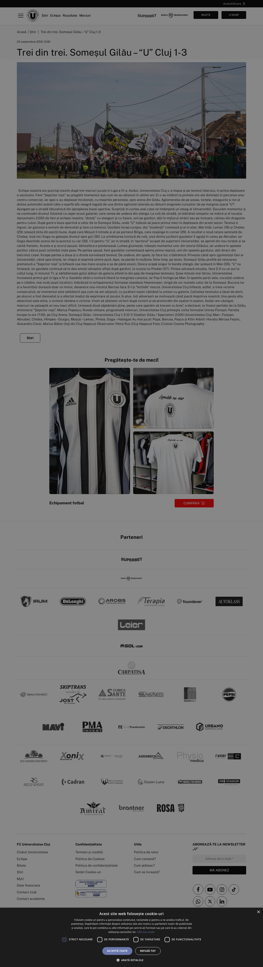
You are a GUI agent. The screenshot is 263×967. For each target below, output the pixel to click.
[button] (131, 960)
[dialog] (131, 937)
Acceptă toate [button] (117, 951)
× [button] (258, 912)
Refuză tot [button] (148, 951)
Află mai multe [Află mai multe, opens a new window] (146, 932)
